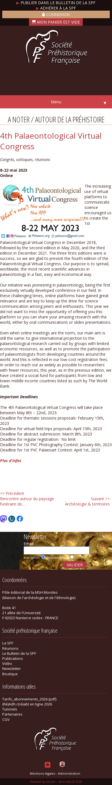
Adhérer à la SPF (56, 8)
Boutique (10, 673)
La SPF (7, 643)
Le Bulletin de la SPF (19, 653)
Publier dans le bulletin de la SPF (55, 2)
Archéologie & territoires (87, 501)
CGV (6, 719)
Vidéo (7, 663)
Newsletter (11, 668)
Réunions (10, 648)
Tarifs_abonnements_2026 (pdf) (29, 699)
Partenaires (12, 714)
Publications (12, 658)
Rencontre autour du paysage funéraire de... (27, 499)
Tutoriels (9, 709)
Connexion (56, 14)
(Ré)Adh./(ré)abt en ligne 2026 (27, 704)
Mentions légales (42, 773)
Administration (69, 773)
